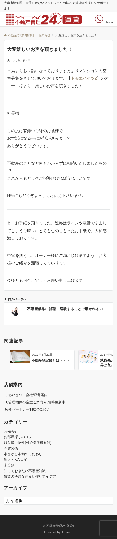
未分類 (9, 465)
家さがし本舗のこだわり (23, 454)
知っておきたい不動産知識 (25, 471)
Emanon (67, 532)
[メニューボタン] (109, 19)
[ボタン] (99, 19)
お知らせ (11, 431)
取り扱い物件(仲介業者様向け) (27, 443)
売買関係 (11, 448)
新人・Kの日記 (15, 459)
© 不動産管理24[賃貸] (58, 525)
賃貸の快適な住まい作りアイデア (30, 476)
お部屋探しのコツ (18, 437)
